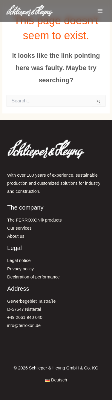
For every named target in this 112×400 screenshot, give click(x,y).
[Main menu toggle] (100, 11)
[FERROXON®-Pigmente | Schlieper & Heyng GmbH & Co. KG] (30, 10)
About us (15, 236)
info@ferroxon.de (24, 325)
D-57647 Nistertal (24, 309)
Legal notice (19, 260)
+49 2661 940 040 (24, 317)
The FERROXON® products (34, 220)
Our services (19, 228)
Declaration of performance (33, 277)
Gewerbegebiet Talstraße (31, 301)
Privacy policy (20, 268)
